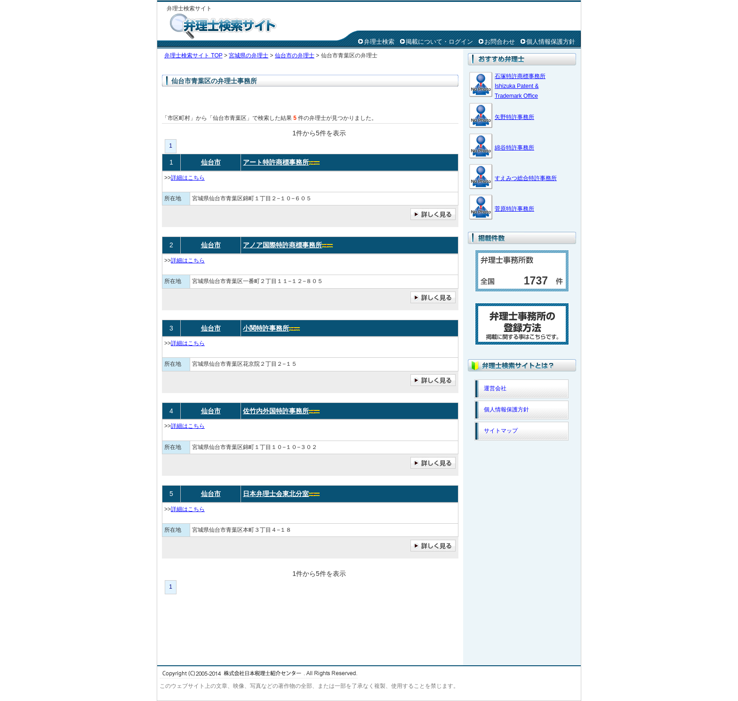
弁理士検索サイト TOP (193, 55)
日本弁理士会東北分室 (276, 493)
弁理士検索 (379, 41)
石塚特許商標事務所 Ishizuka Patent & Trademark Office (520, 86)
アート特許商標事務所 (276, 162)
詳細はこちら (188, 177)
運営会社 (495, 388)
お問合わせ (499, 41)
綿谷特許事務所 (514, 147)
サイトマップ (501, 430)
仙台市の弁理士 (294, 55)
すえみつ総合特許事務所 (526, 178)
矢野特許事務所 (514, 117)
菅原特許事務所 (514, 208)
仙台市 (211, 162)
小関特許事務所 (266, 328)
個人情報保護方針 (550, 41)
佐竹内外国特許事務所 (276, 411)
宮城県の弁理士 (248, 55)
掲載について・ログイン (439, 41)
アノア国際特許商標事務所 (282, 245)
